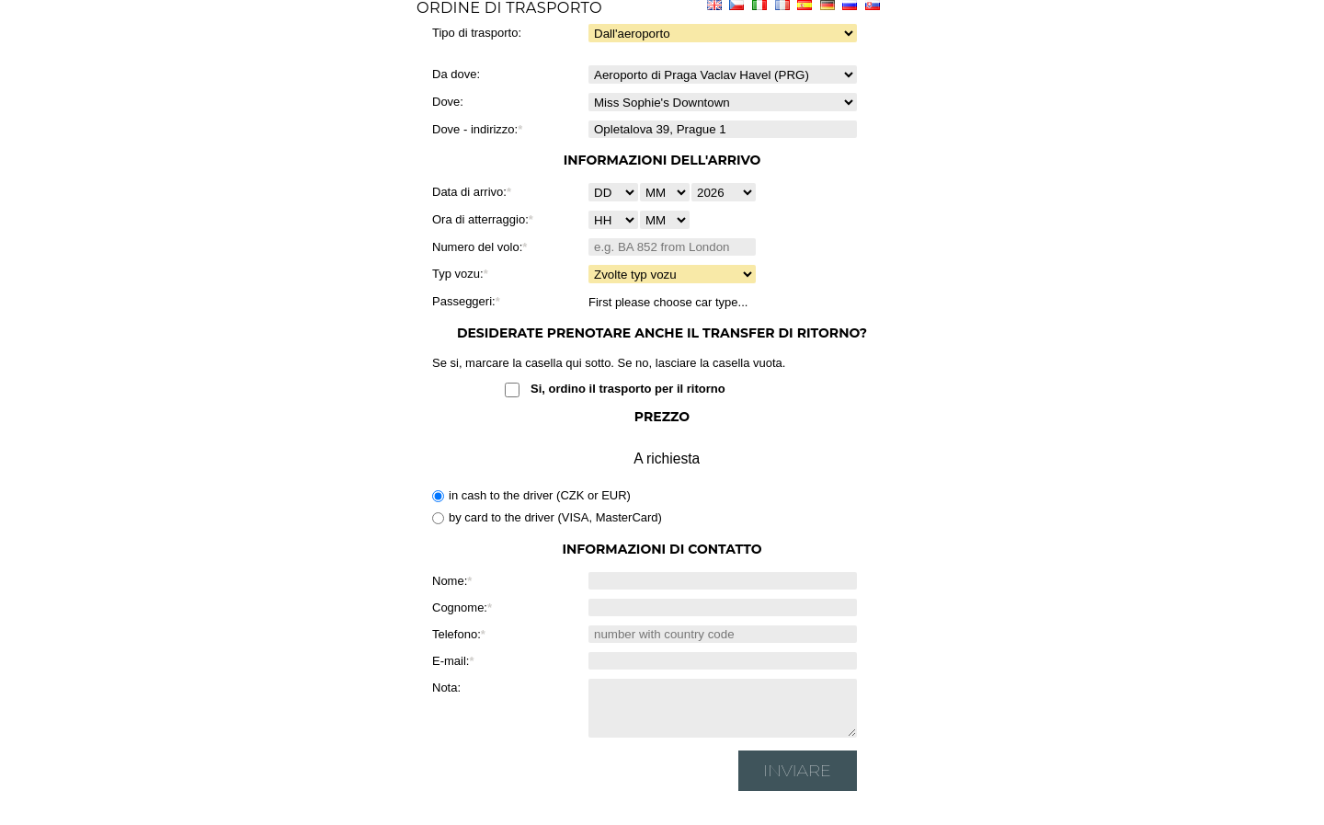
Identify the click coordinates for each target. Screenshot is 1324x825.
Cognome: (459, 607)
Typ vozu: (458, 274)
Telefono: (456, 634)
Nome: (449, 581)
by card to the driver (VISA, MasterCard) (547, 517)
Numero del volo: (477, 247)
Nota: (446, 687)
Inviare (797, 782)
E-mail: (450, 661)
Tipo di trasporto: (476, 33)
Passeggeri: (464, 301)
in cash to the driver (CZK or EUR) (531, 495)
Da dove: (456, 74)
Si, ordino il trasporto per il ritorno (628, 388)
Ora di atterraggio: (480, 219)
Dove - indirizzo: (475, 129)
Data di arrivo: (469, 192)
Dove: (447, 102)
